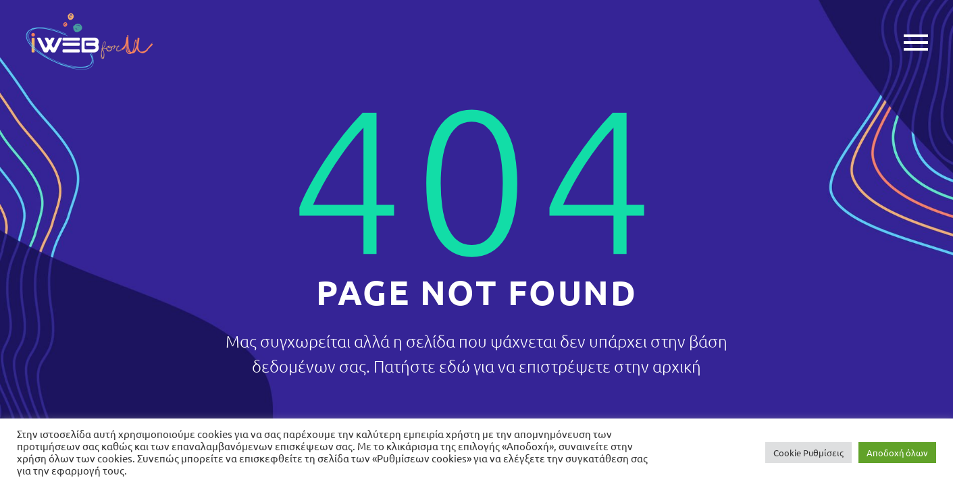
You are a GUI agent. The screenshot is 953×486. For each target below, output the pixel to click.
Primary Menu (916, 42)
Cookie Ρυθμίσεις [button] (808, 452)
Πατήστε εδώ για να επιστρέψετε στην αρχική (537, 366)
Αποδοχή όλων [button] (897, 452)
